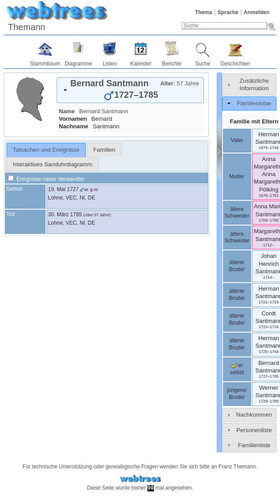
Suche (202, 64)
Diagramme (78, 64)
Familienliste (254, 445)
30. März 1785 (65, 214)
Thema (203, 12)
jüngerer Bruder (237, 393)
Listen (110, 64)
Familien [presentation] (104, 149)
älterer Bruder (237, 265)
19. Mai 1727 (63, 189)
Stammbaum (45, 64)
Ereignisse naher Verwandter (46, 179)
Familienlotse (254, 103)
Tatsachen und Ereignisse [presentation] (46, 149)
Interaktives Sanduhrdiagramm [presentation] (52, 164)
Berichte (171, 64)
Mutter (237, 176)
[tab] (130, 90)
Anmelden (256, 12)
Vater (237, 140)
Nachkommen (254, 414)
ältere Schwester (237, 212)
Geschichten (235, 64)
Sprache (228, 12)
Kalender (140, 64)
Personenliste (254, 430)
